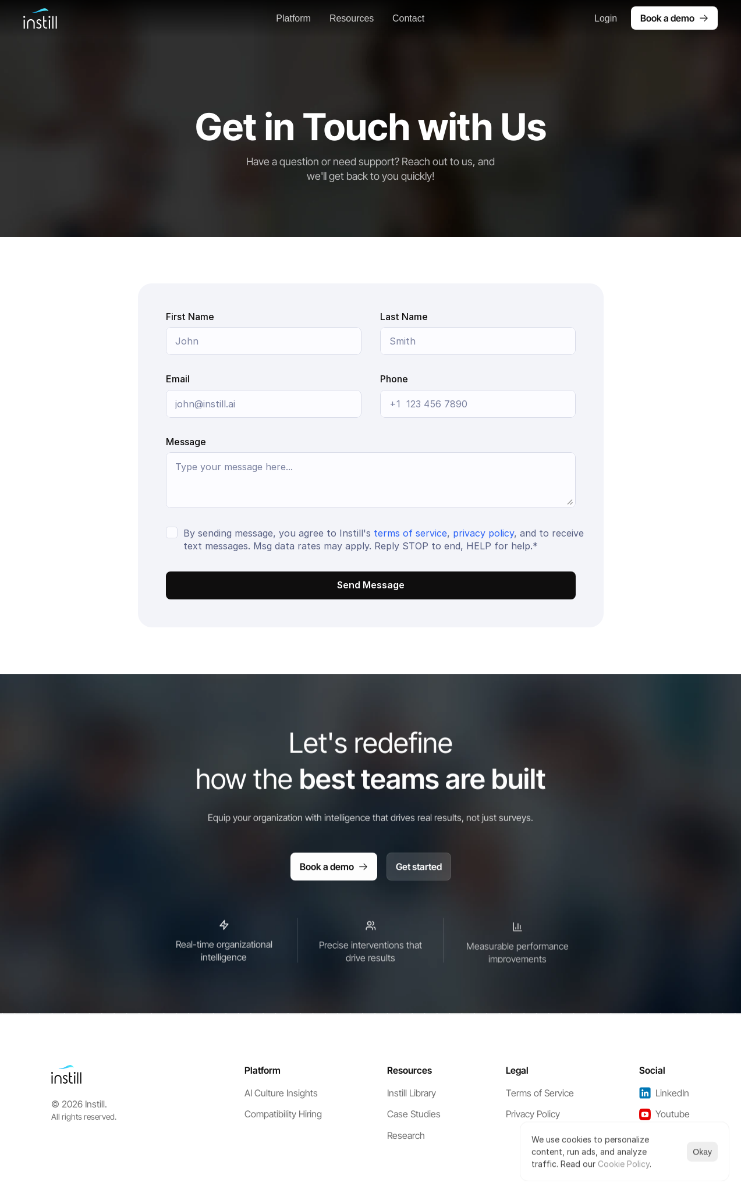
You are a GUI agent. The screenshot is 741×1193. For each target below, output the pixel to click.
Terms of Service (540, 1093)
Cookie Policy (624, 1164)
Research (406, 1135)
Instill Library (411, 1093)
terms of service (410, 533)
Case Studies (414, 1114)
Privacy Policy (533, 1114)
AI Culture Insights (281, 1093)
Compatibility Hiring (283, 1114)
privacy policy (483, 533)
